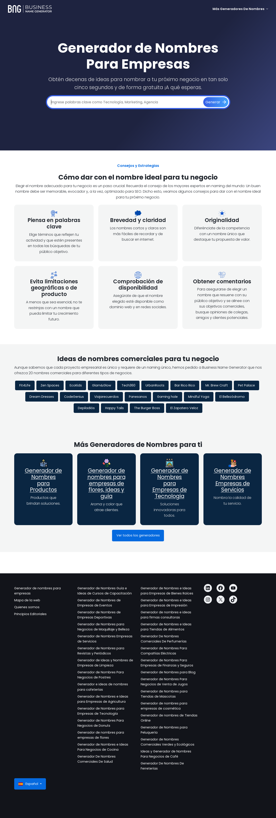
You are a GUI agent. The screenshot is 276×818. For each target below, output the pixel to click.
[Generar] (215, 102)
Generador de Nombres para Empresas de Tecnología (169, 483)
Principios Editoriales (30, 614)
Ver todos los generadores (138, 535)
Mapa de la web (27, 600)
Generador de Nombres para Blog (168, 672)
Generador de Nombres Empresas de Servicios (232, 480)
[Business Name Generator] (30, 9)
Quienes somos (26, 607)
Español (28, 784)
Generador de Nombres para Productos (43, 480)
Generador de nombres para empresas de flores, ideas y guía (106, 483)
